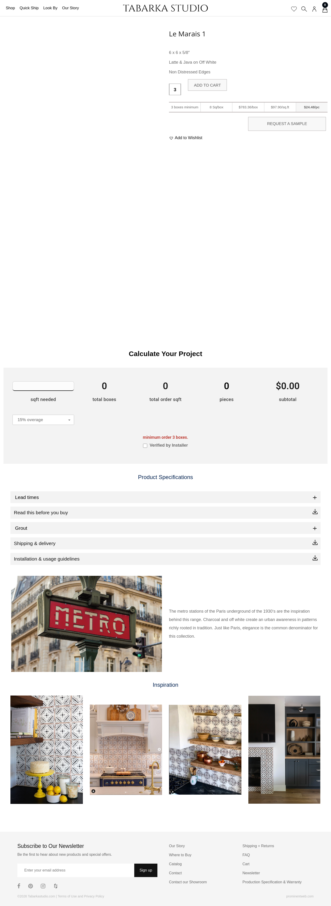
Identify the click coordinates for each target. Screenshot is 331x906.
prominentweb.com (300, 896)
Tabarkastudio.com (41, 896)
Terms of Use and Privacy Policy (81, 896)
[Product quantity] (175, 89)
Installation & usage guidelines (47, 558)
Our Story (70, 8)
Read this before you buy (41, 512)
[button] (185, 137)
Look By (50, 8)
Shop (10, 8)
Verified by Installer (169, 445)
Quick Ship (29, 8)
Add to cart (208, 85)
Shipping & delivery (35, 543)
